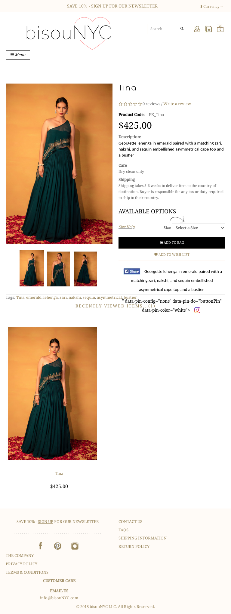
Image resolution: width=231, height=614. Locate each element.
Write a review (177, 104)
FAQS (123, 530)
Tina (20, 297)
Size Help (126, 227)
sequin (89, 297)
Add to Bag (172, 243)
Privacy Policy (21, 564)
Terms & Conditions (27, 572)
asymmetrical (109, 297)
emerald (34, 297)
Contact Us (130, 521)
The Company (20, 555)
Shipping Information (143, 538)
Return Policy (134, 546)
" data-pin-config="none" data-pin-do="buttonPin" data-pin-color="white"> (172, 291)
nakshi (75, 297)
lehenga (50, 297)
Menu (18, 55)
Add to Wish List (171, 255)
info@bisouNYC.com (59, 598)
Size (167, 228)
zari (63, 297)
